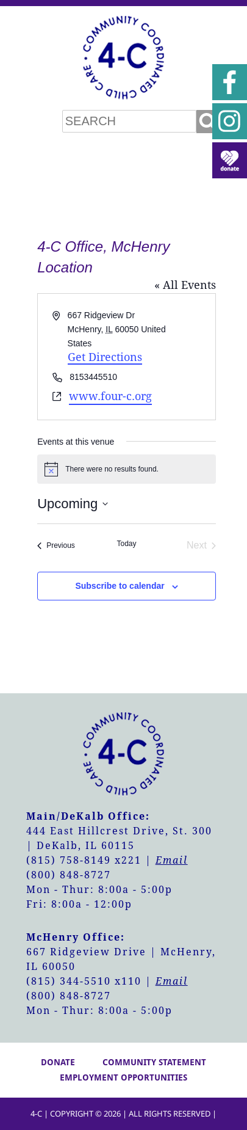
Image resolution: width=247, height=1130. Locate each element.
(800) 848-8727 (68, 875)
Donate (58, 1062)
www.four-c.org (110, 396)
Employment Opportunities (123, 1077)
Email (172, 860)
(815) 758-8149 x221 (83, 860)
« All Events (185, 285)
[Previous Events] (56, 545)
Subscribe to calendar (119, 586)
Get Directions (105, 357)
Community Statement (154, 1062)
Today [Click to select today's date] (126, 543)
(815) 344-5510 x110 (83, 981)
